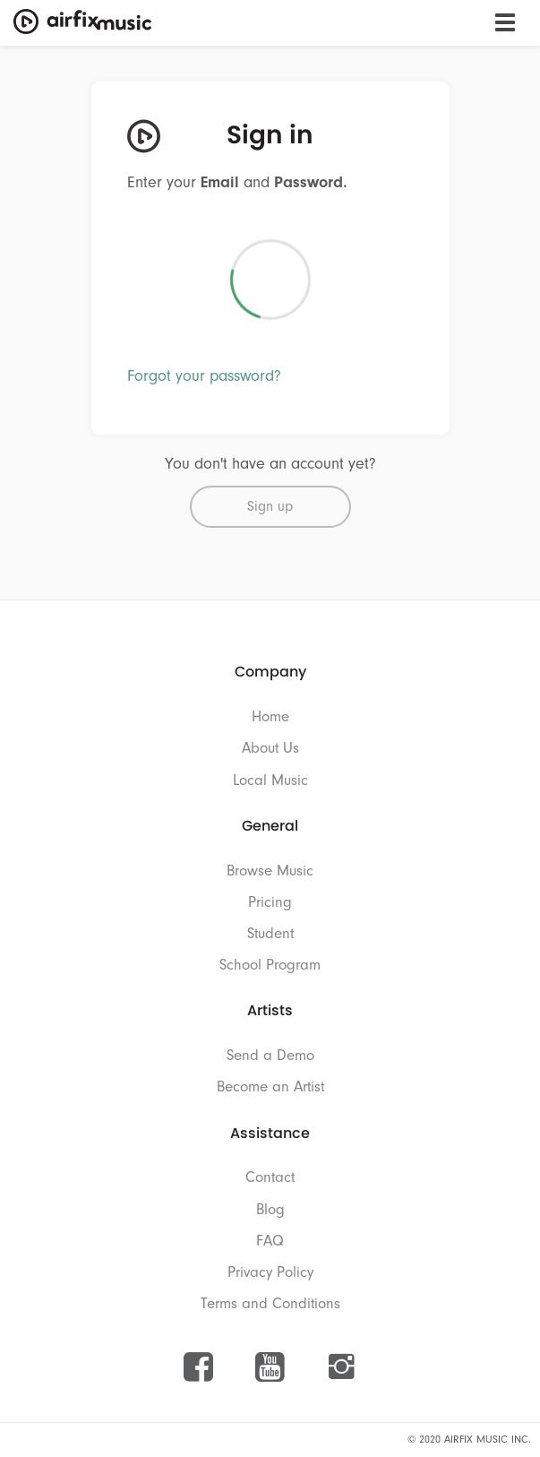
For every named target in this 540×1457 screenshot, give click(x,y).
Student (270, 933)
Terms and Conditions (270, 1303)
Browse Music (270, 870)
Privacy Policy (270, 1271)
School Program (270, 964)
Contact (270, 1176)
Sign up (270, 506)
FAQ (270, 1240)
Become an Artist (270, 1086)
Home (270, 716)
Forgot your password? (204, 375)
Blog (270, 1209)
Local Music (270, 780)
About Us (270, 747)
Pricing (270, 901)
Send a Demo (270, 1055)
